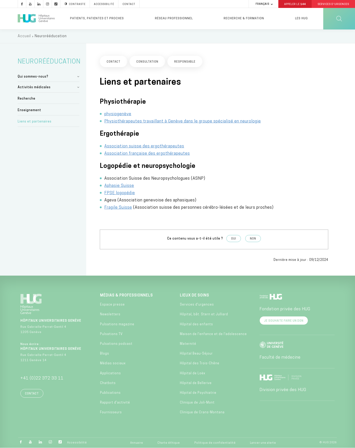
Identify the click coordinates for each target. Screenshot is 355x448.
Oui (233, 238)
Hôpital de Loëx (192, 373)
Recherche (26, 98)
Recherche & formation (244, 18)
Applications (110, 373)
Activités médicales (34, 87)
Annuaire (136, 443)
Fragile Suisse (118, 208)
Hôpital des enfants (196, 324)
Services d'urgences (197, 304)
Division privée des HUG (283, 390)
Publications (110, 393)
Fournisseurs (111, 412)
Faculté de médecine (280, 357)
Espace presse (112, 304)
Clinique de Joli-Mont (197, 402)
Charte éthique (168, 443)
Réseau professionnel (174, 18)
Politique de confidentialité (215, 443)
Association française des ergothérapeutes (147, 154)
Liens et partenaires (34, 121)
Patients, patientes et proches (97, 18)
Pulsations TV (111, 334)
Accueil (24, 36)
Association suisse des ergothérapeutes (144, 146)
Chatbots (108, 383)
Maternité (188, 344)
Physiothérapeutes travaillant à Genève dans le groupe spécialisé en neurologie (182, 121)
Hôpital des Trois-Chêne (199, 363)
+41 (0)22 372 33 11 (42, 378)
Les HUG (301, 18)
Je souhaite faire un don (284, 321)
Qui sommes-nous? (33, 76)
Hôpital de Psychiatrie (198, 393)
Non (253, 238)
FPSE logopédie (119, 193)
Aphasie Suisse (119, 186)
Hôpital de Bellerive (196, 383)
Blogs (104, 353)
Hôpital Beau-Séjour (196, 353)
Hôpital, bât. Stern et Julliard (204, 314)
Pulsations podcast (116, 344)
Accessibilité (77, 442)
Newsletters (110, 314)
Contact (32, 393)
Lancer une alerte (263, 443)
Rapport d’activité (115, 402)
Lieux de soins (194, 295)
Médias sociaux (113, 363)
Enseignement (29, 110)
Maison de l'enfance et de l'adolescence (213, 334)
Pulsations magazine (117, 324)
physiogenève (117, 114)
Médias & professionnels (126, 295)
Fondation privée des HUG (285, 309)
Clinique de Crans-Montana (202, 412)
